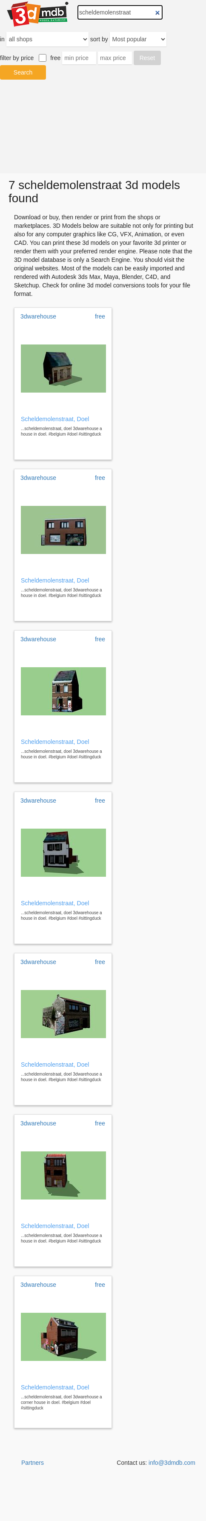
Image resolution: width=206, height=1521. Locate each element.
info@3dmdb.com (172, 1462)
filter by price (17, 58)
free (55, 58)
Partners (32, 1462)
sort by (99, 39)
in (2, 39)
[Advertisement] (103, 126)
